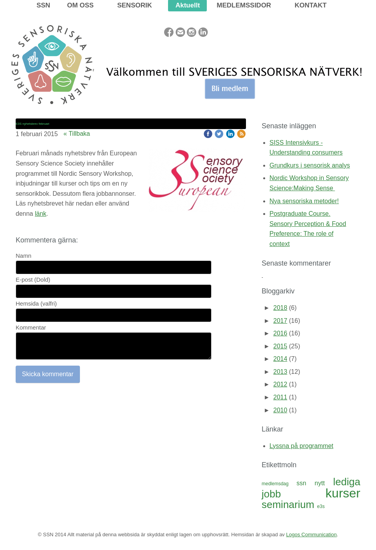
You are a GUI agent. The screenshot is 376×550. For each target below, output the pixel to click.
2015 (280, 346)
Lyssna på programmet (301, 446)
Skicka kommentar (48, 374)
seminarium (289, 504)
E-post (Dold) (33, 279)
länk (40, 213)
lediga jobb (311, 488)
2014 (280, 358)
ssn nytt (314, 483)
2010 (280, 410)
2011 (280, 397)
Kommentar (31, 327)
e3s (321, 506)
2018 (280, 307)
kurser (342, 493)
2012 (280, 384)
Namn (23, 255)
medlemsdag (279, 483)
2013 (280, 371)
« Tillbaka (76, 133)
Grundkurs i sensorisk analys (309, 165)
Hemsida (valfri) (36, 303)
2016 (280, 333)
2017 (280, 320)
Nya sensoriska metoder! (304, 201)
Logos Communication (311, 534)
